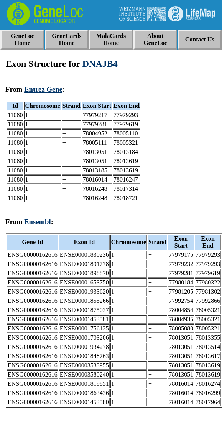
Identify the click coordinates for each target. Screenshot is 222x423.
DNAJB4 (100, 64)
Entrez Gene (43, 89)
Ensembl (37, 222)
